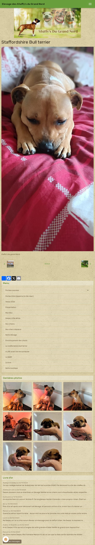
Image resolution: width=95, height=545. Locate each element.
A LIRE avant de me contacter (17, 352)
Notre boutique (11, 368)
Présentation (10, 307)
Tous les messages (12, 541)
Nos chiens (10, 324)
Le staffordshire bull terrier (16, 346)
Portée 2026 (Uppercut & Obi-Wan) (19, 296)
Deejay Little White (12, 318)
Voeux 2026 (10, 302)
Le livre (8, 363)
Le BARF (8, 357)
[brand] (23, 4)
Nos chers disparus (13, 329)
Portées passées (12, 290)
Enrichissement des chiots (16, 340)
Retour (47, 264)
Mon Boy (9, 313)
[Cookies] (6, 539)
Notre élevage (11, 335)
